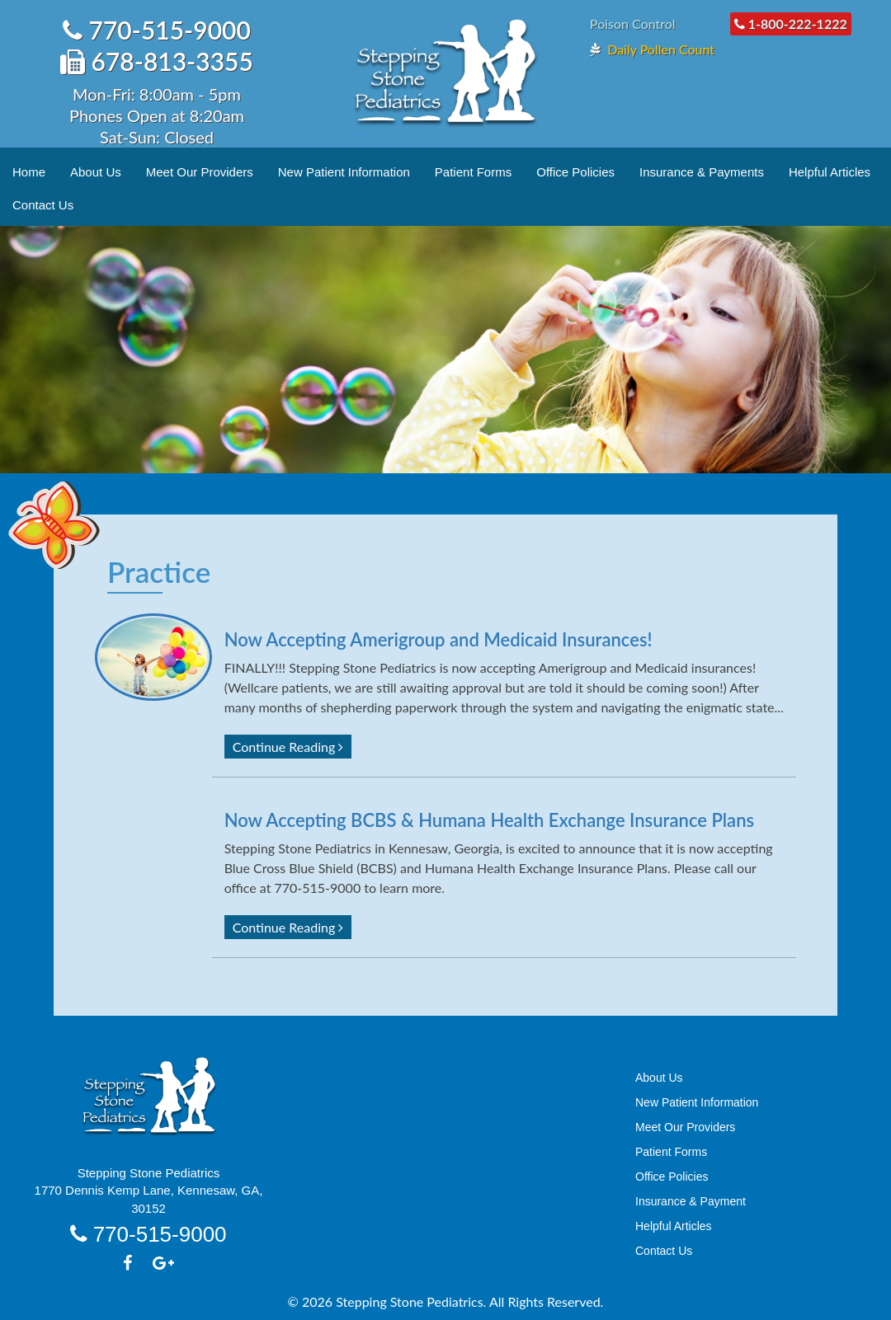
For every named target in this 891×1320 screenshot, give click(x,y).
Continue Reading (288, 746)
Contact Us (42, 205)
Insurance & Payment (690, 1201)
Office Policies (575, 172)
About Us (95, 172)
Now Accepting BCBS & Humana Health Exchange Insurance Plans (489, 820)
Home (28, 172)
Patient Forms (473, 172)
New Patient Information (344, 172)
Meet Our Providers (199, 172)
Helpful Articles (829, 172)
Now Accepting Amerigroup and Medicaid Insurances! (438, 639)
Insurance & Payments (701, 172)
